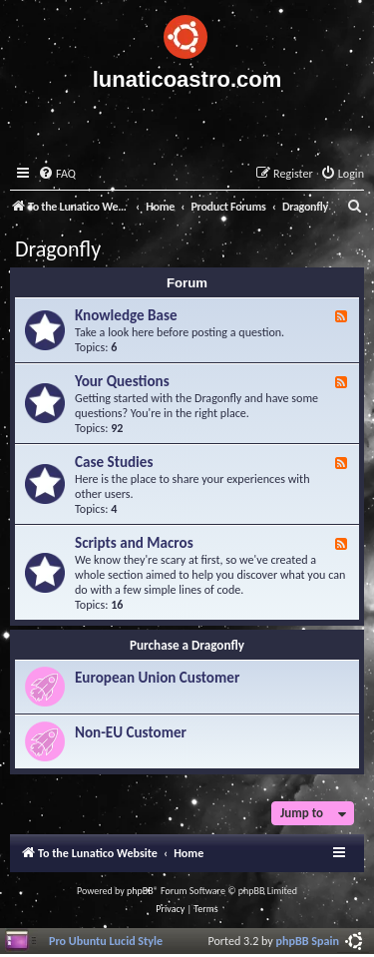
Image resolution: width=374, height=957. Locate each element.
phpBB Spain (307, 940)
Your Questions (122, 381)
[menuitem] (57, 174)
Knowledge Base (126, 315)
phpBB (140, 890)
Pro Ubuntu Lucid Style (106, 940)
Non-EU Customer (131, 732)
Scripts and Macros (134, 543)
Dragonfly (58, 249)
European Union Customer (157, 678)
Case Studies (114, 462)
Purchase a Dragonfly (187, 645)
